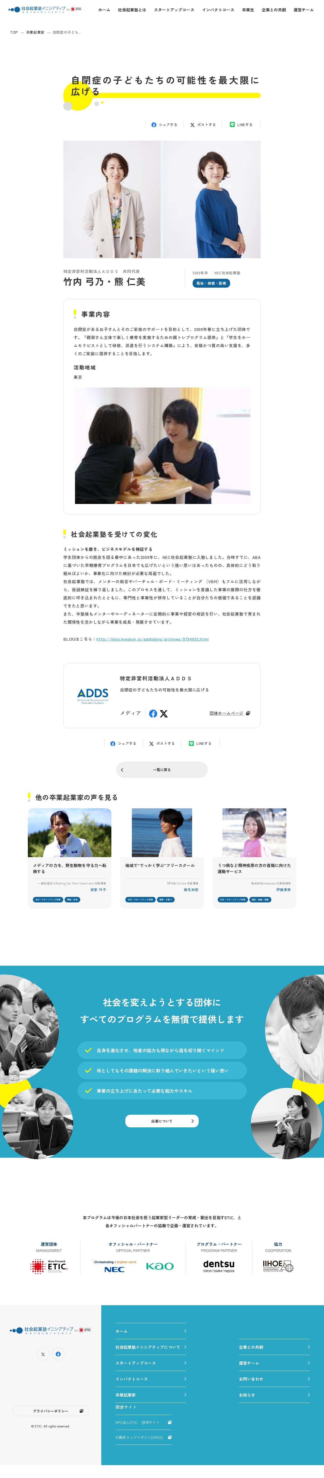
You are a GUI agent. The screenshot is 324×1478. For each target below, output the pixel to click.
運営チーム (304, 10)
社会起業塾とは (132, 10)
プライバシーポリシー (50, 1425)
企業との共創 (274, 10)
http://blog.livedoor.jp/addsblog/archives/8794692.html (152, 639)
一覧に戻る (162, 771)
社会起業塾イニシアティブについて (147, 1360)
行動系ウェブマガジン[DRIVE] (139, 1450)
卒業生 (248, 10)
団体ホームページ (227, 713)
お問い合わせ (251, 1392)
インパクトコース (218, 10)
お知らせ (247, 1408)
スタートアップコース (174, 10)
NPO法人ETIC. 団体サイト (137, 1435)
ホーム (104, 10)
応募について (162, 1129)
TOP (14, 32)
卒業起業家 (35, 32)
